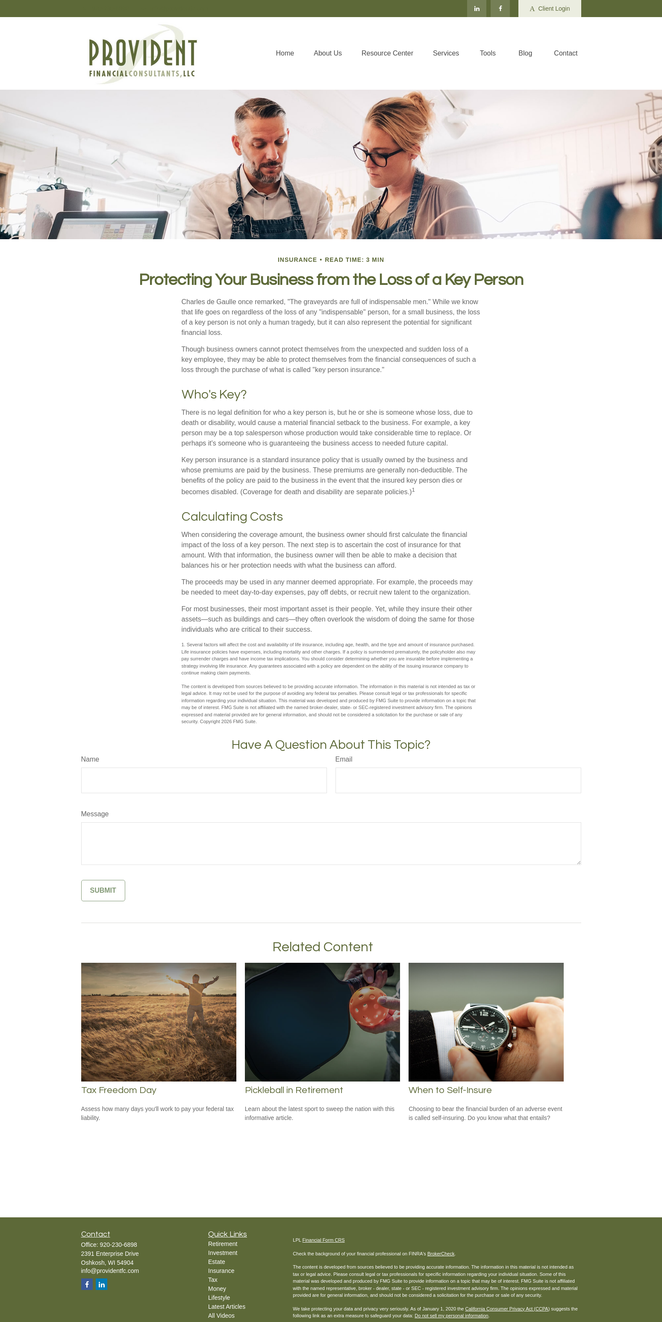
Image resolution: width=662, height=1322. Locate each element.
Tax (213, 1279)
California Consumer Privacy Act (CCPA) (507, 1308)
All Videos (221, 1315)
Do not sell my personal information (451, 1315)
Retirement (222, 1243)
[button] (285, 53)
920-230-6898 (105, 8)
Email (344, 759)
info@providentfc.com (174, 8)
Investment (222, 1252)
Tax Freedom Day (118, 1090)
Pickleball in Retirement (294, 1090)
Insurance (221, 1270)
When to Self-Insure (450, 1090)
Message (95, 814)
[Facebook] (500, 8)
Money (217, 1288)
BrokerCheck (441, 1253)
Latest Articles (226, 1306)
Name (90, 759)
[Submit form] (103, 890)
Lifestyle (219, 1297)
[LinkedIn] (476, 8)
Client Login (550, 8)
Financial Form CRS (324, 1240)
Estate (216, 1261)
